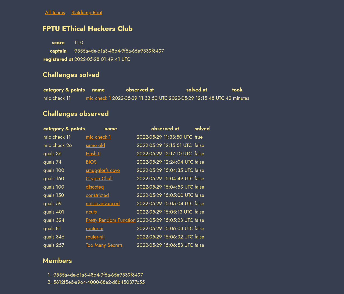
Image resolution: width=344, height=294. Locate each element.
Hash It (93, 153)
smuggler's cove (103, 170)
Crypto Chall (99, 178)
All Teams (55, 12)
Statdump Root (86, 12)
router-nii (95, 236)
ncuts (91, 211)
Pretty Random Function (111, 220)
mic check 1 (98, 98)
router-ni (94, 228)
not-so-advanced (103, 203)
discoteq (95, 186)
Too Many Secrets (104, 245)
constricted (97, 195)
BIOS (91, 162)
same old (95, 145)
